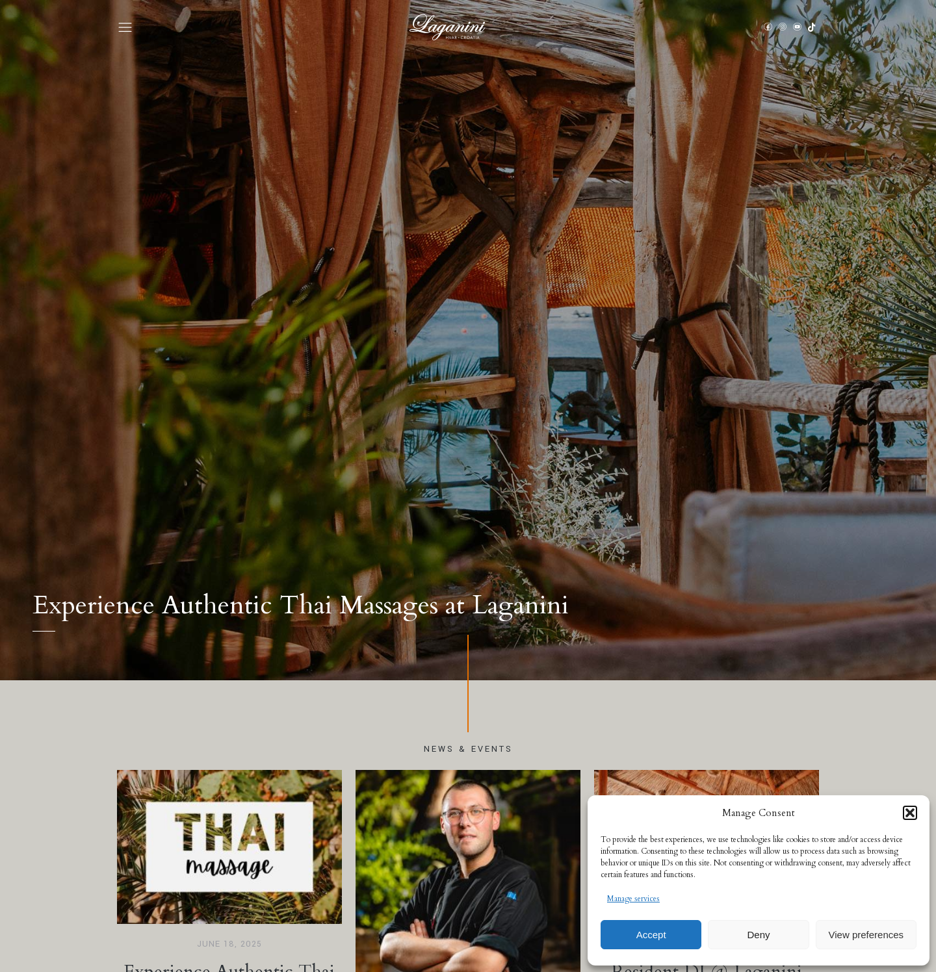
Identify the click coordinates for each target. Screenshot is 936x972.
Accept (651, 934)
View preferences (866, 934)
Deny (758, 934)
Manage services (633, 898)
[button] (910, 812)
